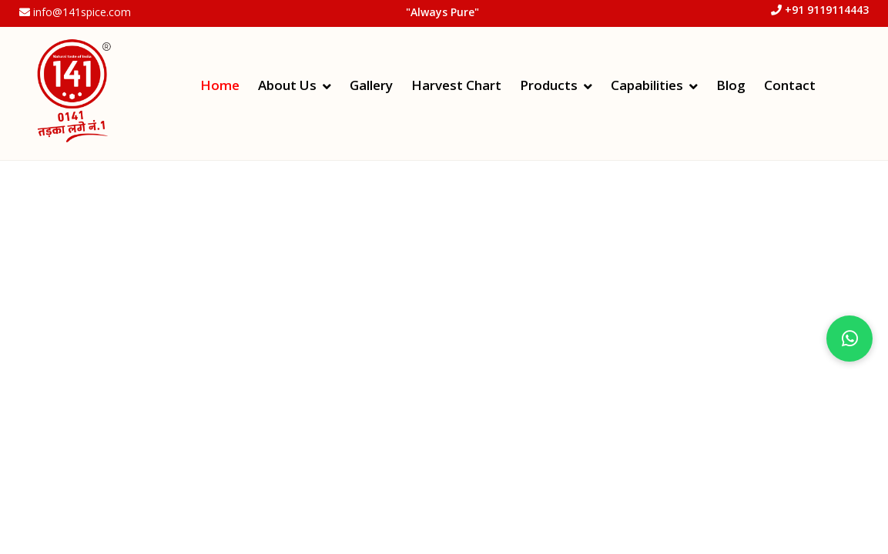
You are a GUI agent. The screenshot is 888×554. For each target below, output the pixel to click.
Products (549, 85)
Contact (790, 85)
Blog (731, 85)
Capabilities (647, 85)
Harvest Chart (456, 85)
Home (220, 85)
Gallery (371, 85)
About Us (287, 85)
